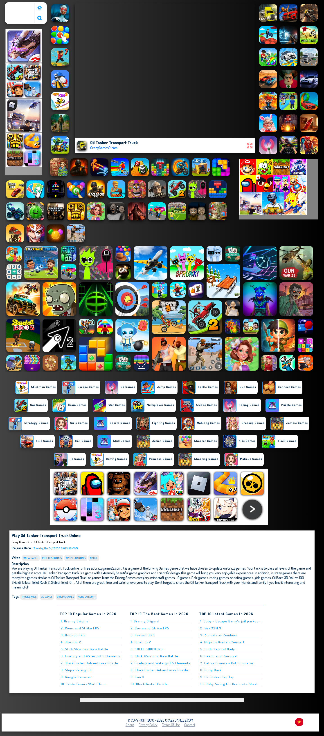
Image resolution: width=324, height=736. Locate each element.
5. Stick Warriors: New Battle (84, 649)
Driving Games (65, 596)
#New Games (30, 558)
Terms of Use (171, 725)
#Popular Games (76, 558)
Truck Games (29, 596)
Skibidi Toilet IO (61, 582)
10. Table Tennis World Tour (83, 684)
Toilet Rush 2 (41, 582)
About (130, 725)
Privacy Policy (148, 725)
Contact (189, 725)
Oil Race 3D (280, 577)
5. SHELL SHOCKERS (147, 649)
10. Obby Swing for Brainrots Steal (228, 684)
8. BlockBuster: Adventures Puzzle (160, 670)
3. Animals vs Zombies (218, 635)
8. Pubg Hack (211, 670)
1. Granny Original (75, 621)
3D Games (46, 596)
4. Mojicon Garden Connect (222, 642)
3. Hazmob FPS (73, 635)
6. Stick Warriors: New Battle (154, 656)
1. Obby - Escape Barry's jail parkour (230, 621)
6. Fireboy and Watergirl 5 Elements (91, 656)
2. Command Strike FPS (80, 628)
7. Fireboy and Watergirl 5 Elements (161, 663)
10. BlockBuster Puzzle (149, 684)
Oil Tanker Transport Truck (49, 542)
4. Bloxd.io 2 (71, 642)
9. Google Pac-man (76, 677)
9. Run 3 (137, 677)
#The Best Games (52, 558)
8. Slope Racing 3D (76, 670)
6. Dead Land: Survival (218, 656)
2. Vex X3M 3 (210, 628)
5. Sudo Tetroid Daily (217, 649)
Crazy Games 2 (17, 5)
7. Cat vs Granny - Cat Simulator (227, 663)
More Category (87, 596)
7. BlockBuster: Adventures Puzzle (89, 663)
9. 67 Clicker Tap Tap (217, 677)
